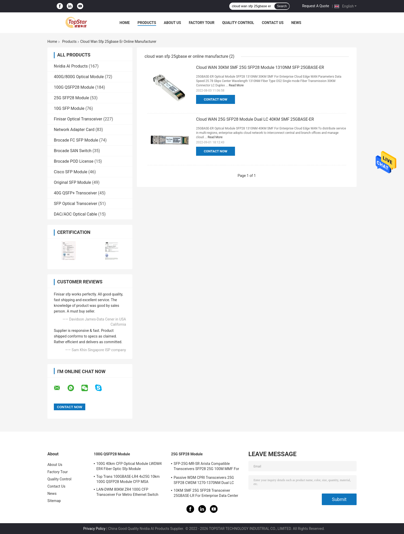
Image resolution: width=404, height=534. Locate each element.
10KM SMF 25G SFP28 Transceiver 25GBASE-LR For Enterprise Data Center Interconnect (206, 493)
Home (125, 23)
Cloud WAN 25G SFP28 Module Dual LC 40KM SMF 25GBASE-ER (255, 119)
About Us (172, 23)
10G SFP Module (69, 108)
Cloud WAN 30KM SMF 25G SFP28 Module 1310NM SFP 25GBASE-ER (260, 67)
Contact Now (215, 99)
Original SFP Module (72, 182)
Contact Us (272, 23)
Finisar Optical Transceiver (78, 119)
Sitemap (54, 501)
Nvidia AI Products (71, 66)
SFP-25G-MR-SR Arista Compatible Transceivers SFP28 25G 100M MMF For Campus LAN (206, 467)
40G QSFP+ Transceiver (75, 193)
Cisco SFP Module (70, 171)
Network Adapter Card (74, 129)
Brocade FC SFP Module (76, 140)
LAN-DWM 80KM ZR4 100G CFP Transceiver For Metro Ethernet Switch (127, 492)
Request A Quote (315, 6)
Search (282, 6)
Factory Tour (202, 23)
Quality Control (238, 23)
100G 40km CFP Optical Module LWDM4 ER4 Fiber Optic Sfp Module (129, 466)
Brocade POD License (73, 161)
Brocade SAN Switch (72, 150)
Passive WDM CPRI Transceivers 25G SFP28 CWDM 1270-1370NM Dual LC (204, 480)
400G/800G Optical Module (79, 76)
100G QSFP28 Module (74, 87)
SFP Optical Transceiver (75, 203)
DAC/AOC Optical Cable (75, 214)
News (296, 23)
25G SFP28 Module (71, 97)
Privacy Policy (94, 529)
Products (147, 23)
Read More (236, 85)
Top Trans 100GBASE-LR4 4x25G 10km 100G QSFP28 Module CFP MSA (128, 479)
